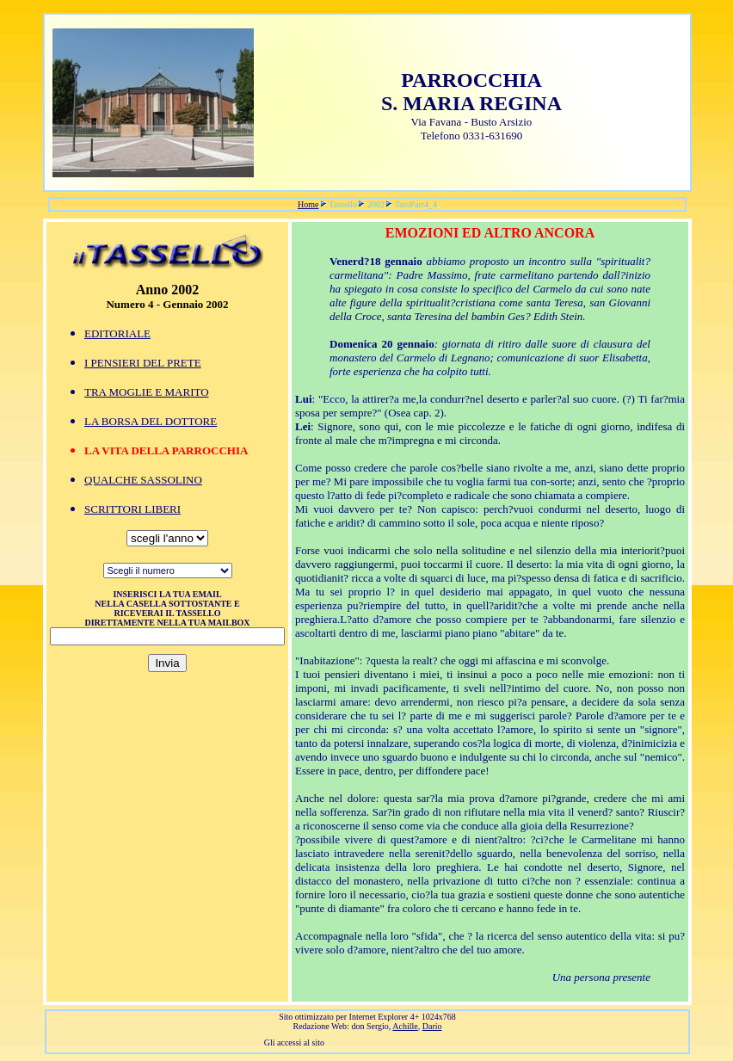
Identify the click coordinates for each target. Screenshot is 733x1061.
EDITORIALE (117, 333)
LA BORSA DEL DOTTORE (150, 421)
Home (308, 204)
